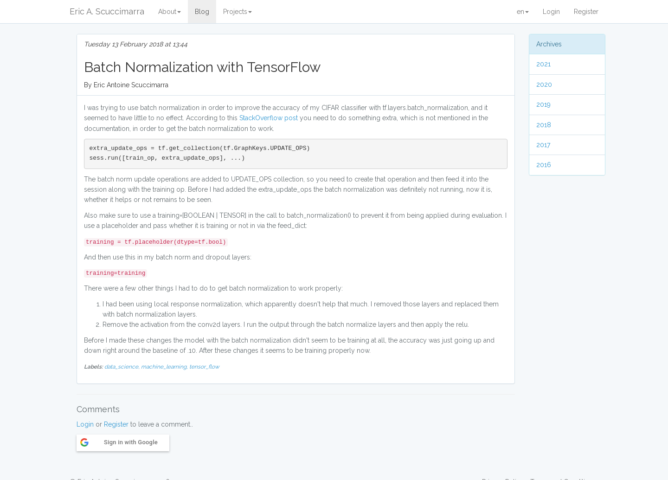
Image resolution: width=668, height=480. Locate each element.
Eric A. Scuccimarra (107, 11)
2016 (543, 165)
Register (586, 11)
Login (551, 11)
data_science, (122, 366)
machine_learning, (165, 366)
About (169, 11)
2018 (543, 125)
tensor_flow (204, 366)
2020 (544, 84)
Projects (237, 11)
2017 (543, 145)
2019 (543, 104)
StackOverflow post (268, 118)
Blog (202, 11)
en (523, 11)
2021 (543, 64)
